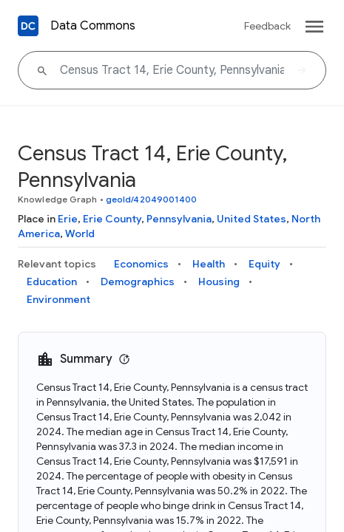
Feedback (267, 26)
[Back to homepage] (28, 26)
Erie (68, 218)
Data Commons (92, 25)
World (80, 233)
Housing (219, 281)
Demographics (138, 281)
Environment (58, 299)
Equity (264, 263)
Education (52, 281)
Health (208, 263)
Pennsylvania (179, 218)
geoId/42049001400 (152, 199)
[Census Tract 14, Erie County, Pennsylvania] (172, 70)
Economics (141, 263)
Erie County (112, 218)
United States (251, 218)
